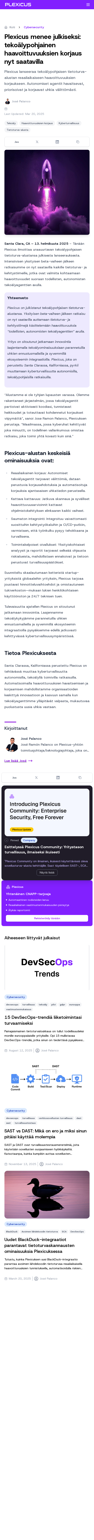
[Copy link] (78, 142)
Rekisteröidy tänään (47, 918)
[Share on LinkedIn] (57, 142)
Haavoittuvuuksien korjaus (37, 123)
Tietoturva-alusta (17, 129)
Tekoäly (11, 123)
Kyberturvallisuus (69, 123)
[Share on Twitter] (37, 141)
